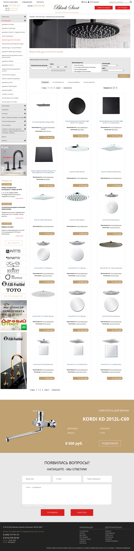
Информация (27, 2)
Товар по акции (103, 8)
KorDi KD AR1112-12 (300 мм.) (77, 268)
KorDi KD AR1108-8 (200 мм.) (111, 220)
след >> (58, 88)
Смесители (5, 17)
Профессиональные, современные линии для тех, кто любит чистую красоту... (14, 211)
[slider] (50, 70)
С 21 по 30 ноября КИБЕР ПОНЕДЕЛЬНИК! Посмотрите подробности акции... (14, 192)
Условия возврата (111, 541)
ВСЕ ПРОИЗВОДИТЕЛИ (13, 296)
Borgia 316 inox (47, 131)
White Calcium (47, 324)
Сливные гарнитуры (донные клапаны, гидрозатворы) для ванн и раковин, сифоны (13, 131)
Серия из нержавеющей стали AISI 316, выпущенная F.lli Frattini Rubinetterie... (14, 230)
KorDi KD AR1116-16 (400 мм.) (77, 316)
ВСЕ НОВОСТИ (14, 243)
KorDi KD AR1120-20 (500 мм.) (111, 316)
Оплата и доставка (10, 2)
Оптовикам (109, 537)
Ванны (4, 137)
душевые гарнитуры (8, 28)
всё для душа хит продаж (10, 98)
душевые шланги (7, 65)
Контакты (40, 2)
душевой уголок (7, 82)
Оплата (82, 533)
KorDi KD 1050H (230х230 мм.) (43, 220)
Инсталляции (6, 125)
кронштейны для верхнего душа (12, 44)
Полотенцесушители (9, 121)
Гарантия (108, 539)
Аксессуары (6, 106)
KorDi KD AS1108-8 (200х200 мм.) (43, 364)
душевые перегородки (9, 86)
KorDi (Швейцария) (82, 127)
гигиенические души (9, 75)
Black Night (81, 129)
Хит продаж (122, 8)
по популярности (58, 82)
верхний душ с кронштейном (11, 48)
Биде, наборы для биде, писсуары (13, 117)
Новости (108, 531)
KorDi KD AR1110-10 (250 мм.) (43, 268)
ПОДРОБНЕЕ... (19, 198)
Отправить (52, 512)
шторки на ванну (7, 94)
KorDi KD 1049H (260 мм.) (77, 172)
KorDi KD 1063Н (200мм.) (77, 220)
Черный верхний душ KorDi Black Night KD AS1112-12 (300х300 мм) (111, 122)
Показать (123, 76)
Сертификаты (110, 533)
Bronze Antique (115, 275)
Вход (85, 2)
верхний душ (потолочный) (11, 40)
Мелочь (4, 140)
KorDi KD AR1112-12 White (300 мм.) (43, 316)
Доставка (83, 535)
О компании (84, 531)
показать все (68, 88)
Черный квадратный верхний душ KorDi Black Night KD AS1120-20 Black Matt (43, 171)
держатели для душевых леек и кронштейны (12, 56)
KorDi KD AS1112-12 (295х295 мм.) (111, 364)
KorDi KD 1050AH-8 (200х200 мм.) (111, 172)
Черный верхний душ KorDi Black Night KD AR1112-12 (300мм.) (77, 122)
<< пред (44, 88)
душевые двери (7, 90)
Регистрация (94, 2)
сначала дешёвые (74, 82)
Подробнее (110, 443)
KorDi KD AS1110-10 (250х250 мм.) (77, 364)
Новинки (83, 541)
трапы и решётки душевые (11, 78)
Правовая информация (123, 548)
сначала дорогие (89, 82)
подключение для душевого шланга (11, 70)
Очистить (82, 512)
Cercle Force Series (115, 227)
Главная (32, 16)
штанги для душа (7, 36)
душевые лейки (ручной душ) (11, 51)
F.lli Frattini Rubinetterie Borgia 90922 (43, 122)
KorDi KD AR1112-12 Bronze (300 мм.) (111, 268)
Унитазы (5, 113)
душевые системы (8, 24)
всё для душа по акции (9, 102)
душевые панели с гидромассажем (13, 32)
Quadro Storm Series (46, 372)
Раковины (5, 110)
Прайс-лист (109, 535)
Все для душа (6, 20)
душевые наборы (7, 61)
